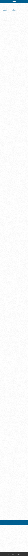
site (14, 1)
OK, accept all (11, 554)
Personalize (19, 554)
